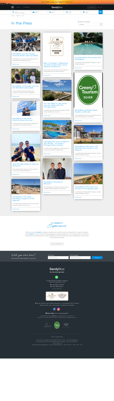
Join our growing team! (57, 313)
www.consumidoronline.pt (55, 344)
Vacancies (40, 317)
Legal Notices (62, 317)
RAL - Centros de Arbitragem (70, 340)
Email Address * (74, 255)
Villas (18, 7)
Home (12, 15)
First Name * (51, 255)
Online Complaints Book (57, 336)
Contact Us (71, 316)
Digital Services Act (72, 317)
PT (101, 7)
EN (98, 7)
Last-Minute (26, 7)
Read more (16, 64)
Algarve (18, 15)
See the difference (57, 244)
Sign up (97, 257)
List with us (92, 7)
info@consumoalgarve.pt (41, 344)
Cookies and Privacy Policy (50, 317)
